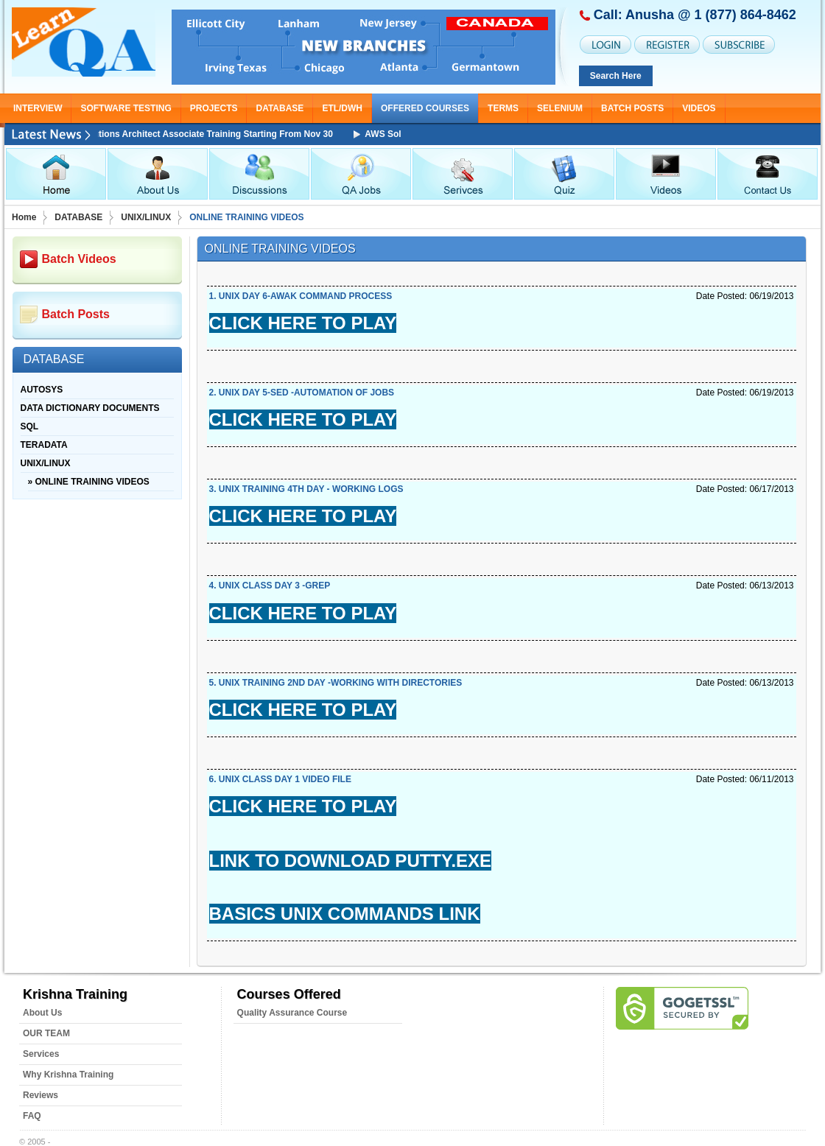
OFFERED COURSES (425, 108)
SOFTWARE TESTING (125, 108)
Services (41, 1054)
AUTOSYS (42, 389)
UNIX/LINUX (146, 217)
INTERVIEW (37, 108)
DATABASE (279, 108)
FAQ (32, 1116)
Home (24, 217)
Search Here (616, 76)
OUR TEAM (46, 1033)
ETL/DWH (342, 108)
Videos (698, 108)
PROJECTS (214, 108)
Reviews (40, 1095)
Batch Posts (632, 108)
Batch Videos (79, 259)
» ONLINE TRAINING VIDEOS (89, 482)
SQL (30, 426)
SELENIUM (560, 108)
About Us (42, 1013)
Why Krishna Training (68, 1074)
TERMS (503, 108)
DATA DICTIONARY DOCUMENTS (90, 408)
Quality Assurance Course (292, 1013)
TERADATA (44, 445)
